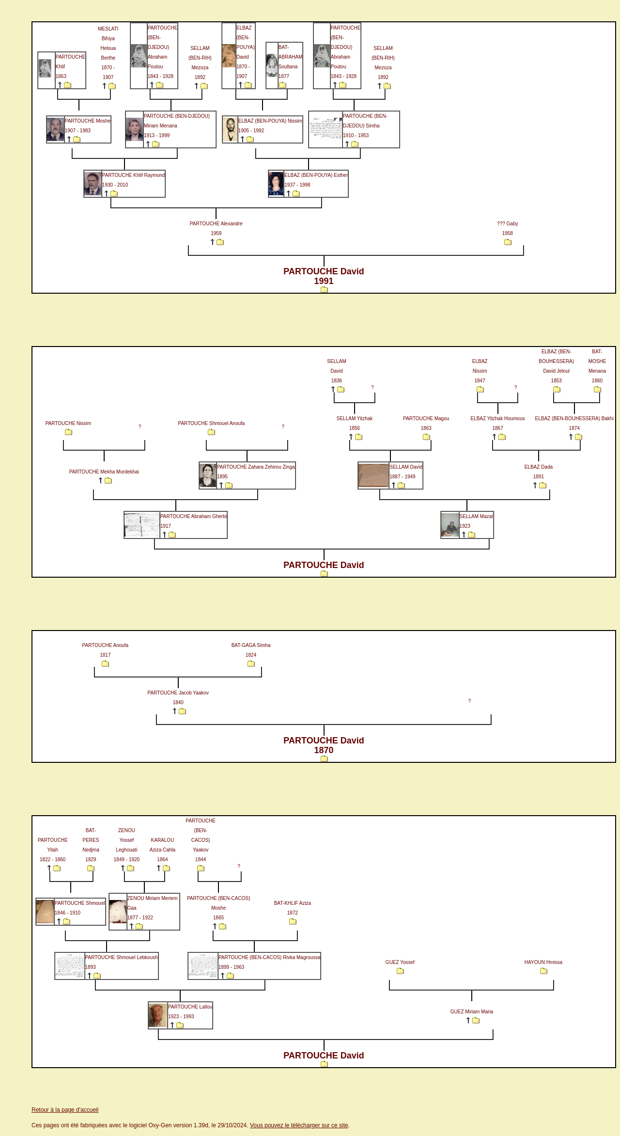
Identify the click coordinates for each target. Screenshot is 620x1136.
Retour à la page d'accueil (64, 1109)
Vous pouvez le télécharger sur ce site (299, 1125)
